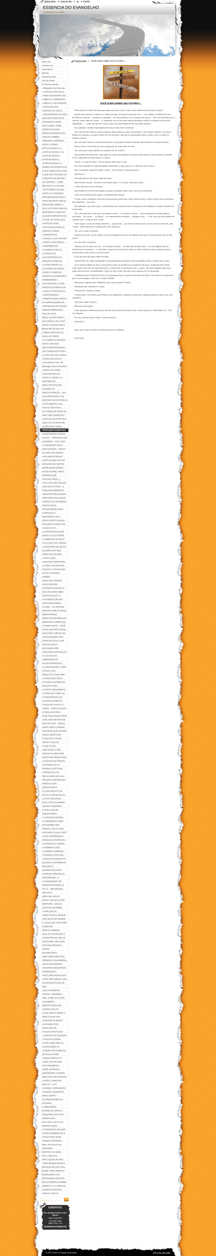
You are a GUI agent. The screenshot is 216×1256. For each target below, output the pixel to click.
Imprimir (86, 1)
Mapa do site (66, 1)
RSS (77, 1)
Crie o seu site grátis (162, 1252)
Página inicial (80, 61)
